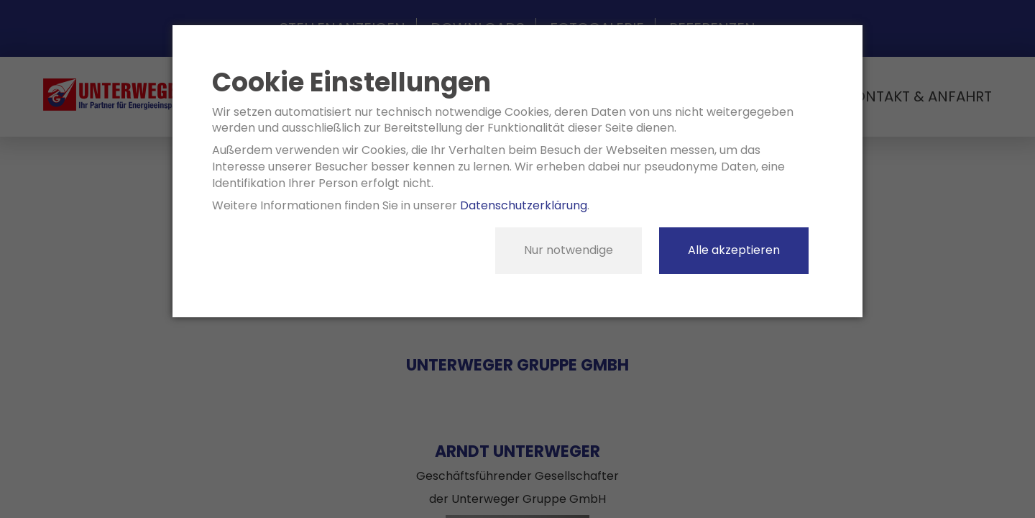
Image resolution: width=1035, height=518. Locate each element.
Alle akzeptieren (734, 250)
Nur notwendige (568, 250)
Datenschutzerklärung (523, 205)
